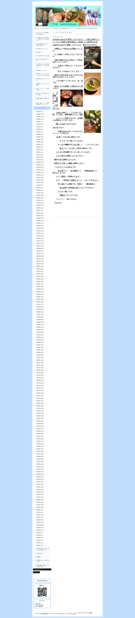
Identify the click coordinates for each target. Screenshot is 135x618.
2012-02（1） (40, 540)
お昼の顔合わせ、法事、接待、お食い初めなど (43, 549)
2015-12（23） (40, 423)
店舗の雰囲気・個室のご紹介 (43, 99)
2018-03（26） (40, 355)
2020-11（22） (40, 273)
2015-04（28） (40, 443)
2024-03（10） (40, 172)
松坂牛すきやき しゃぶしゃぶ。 (43, 79)
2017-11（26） (40, 365)
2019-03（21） (40, 324)
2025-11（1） (40, 121)
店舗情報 (39, 556)
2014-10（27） (40, 459)
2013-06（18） (40, 499)
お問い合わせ (40, 553)
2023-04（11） (40, 200)
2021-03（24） (40, 263)
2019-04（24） (40, 322)
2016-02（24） (40, 418)
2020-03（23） (40, 294)
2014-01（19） (40, 481)
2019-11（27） (40, 304)
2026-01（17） (40, 119)
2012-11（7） (40, 517)
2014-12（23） (40, 453)
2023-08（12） (40, 190)
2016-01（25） (40, 420)
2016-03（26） (40, 415)
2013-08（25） (40, 494)
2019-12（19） (40, 301)
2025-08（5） (40, 129)
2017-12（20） (40, 362)
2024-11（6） (40, 152)
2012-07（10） (40, 527)
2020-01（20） (40, 299)
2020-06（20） (40, 286)
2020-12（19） (40, 271)
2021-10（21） (40, 245)
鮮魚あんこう (40, 52)
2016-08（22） (40, 403)
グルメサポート (61, 613)
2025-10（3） (40, 124)
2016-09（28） (40, 400)
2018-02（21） (40, 357)
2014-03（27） (40, 476)
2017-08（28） (40, 372)
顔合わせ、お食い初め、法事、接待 (43, 94)
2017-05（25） (40, 380)
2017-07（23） (40, 375)
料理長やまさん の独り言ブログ (43, 561)
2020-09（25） (40, 278)
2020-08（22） (40, 281)
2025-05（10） (40, 136)
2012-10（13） (40, 519)
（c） (66, 613)
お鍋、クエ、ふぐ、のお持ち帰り (43, 89)
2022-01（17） (40, 238)
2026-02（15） (40, 116)
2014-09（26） (40, 461)
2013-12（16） (40, 484)
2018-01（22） (40, 360)
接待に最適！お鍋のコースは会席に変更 (43, 44)
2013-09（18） (40, 492)
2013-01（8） (40, 512)
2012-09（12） (40, 522)
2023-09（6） (40, 187)
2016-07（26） (40, 405)
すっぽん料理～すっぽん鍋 (43, 55)
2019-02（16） (40, 327)
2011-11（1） (40, 545)
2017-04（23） (40, 382)
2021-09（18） (40, 248)
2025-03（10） (40, 141)
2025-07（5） (40, 131)
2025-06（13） (40, 134)
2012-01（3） (40, 542)
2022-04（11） (40, 230)
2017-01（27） (40, 390)
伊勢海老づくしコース (42, 70)
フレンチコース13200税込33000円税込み (43, 33)
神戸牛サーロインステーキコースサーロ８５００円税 (43, 74)
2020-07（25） (40, 284)
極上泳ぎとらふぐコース (42, 48)
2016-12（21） (40, 393)
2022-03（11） (40, 233)
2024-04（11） (40, 169)
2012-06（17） (40, 530)
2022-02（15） (40, 235)
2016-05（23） (40, 410)
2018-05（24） (40, 349)
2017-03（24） (40, 385)
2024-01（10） (40, 177)
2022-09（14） (40, 218)
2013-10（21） (40, 489)
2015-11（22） (40, 426)
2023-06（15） (40, 195)
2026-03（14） (40, 114)
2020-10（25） (40, 276)
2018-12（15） (40, 332)
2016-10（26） (40, 398)
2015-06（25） (40, 438)
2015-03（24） (40, 446)
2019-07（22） (40, 314)
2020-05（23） (40, 289)
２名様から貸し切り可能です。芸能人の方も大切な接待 (43, 39)
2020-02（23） (40, 296)
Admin (90, 612)
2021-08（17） (40, 251)
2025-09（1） (40, 126)
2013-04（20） (40, 504)
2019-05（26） (40, 319)
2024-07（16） (40, 162)
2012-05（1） (40, 532)
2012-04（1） (40, 535)
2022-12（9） (40, 210)
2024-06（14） (40, 164)
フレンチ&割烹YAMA (43, 613)
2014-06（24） (40, 469)
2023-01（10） (40, 207)
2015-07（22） (40, 436)
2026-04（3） (40, 111)
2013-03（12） (40, 507)
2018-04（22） (40, 352)
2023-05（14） (40, 197)
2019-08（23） (40, 311)
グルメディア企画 (72, 613)
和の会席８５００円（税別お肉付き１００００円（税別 (43, 65)
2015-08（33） (40, 433)
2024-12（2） (40, 149)
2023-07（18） (40, 192)
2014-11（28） (40, 456)
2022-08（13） (40, 220)
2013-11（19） (40, 486)
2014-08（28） (40, 464)
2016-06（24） (40, 408)
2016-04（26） (40, 413)
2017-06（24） (40, 377)
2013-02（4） (40, 509)
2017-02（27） (40, 388)
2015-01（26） (40, 451)
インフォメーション (41, 108)
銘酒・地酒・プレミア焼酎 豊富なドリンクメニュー (44, 104)
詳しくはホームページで (65, 124)
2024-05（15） (40, 167)
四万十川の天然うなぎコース (43, 60)
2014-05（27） (40, 471)
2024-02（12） (40, 174)
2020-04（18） (40, 291)
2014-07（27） (40, 466)
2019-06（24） (40, 317)
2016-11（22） (40, 395)
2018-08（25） (40, 342)
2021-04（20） (40, 261)
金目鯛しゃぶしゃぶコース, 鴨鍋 (43, 84)
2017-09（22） (40, 370)
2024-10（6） (40, 154)
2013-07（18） (40, 497)
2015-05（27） (40, 441)
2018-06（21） (40, 347)
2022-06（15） (40, 225)
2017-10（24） (40, 367)
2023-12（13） (40, 180)
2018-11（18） (40, 334)
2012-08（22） (40, 524)
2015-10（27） (40, 428)
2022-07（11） (40, 223)
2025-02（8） (40, 144)
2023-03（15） (40, 202)
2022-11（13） (40, 213)
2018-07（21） (40, 344)
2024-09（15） (40, 157)
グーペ (86, 612)
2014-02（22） (40, 479)
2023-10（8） (40, 185)
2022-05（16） (40, 228)
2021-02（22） (40, 266)
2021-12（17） (40, 240)
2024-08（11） (40, 159)
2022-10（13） (40, 215)
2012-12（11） (40, 514)
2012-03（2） (40, 537)
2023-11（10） (40, 182)
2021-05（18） (40, 258)
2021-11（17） (40, 243)
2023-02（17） (40, 205)
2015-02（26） (40, 448)
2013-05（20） (40, 502)
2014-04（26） (40, 474)
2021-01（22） (40, 268)
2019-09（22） (40, 309)
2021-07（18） (40, 253)
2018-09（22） (40, 339)
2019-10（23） (40, 306)
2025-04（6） (40, 139)
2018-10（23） (40, 337)
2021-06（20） (40, 256)
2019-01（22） (40, 329)
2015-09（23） (40, 431)
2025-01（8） (40, 147)
